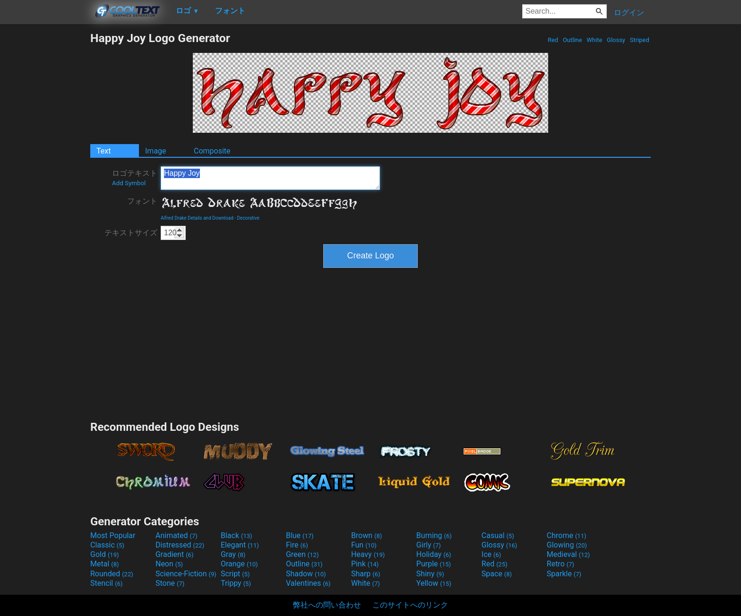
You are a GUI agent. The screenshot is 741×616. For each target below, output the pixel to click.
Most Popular (113, 535)
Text (103, 150)
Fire (297, 544)
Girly (428, 544)
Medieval (568, 554)
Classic (107, 544)
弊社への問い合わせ (327, 604)
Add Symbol (129, 183)
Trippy (236, 583)
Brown (366, 535)
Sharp (365, 573)
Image (155, 150)
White (594, 39)
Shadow (306, 573)
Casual (498, 535)
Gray (233, 554)
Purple (433, 563)
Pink (365, 563)
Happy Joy (270, 178)
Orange (239, 563)
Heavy (368, 554)
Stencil (106, 583)
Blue (300, 535)
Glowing (567, 544)
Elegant (240, 544)
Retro (560, 563)
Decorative (248, 218)
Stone (169, 583)
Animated (176, 535)
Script (235, 573)
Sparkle (564, 573)
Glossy (616, 39)
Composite (212, 150)
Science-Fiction (185, 573)
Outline (572, 39)
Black (236, 535)
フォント (142, 201)
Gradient (174, 554)
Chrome (566, 535)
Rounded (111, 573)
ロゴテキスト (134, 178)
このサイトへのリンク (410, 604)
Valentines (308, 583)
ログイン (629, 12)
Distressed (179, 544)
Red (553, 39)
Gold (104, 554)
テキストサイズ (130, 232)
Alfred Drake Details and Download (197, 218)
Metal (104, 563)
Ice (491, 554)
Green (302, 554)
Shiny (430, 573)
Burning (434, 535)
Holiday (433, 554)
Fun (364, 544)
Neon (169, 563)
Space (497, 573)
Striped (639, 39)
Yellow (433, 583)
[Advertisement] (45, 173)
